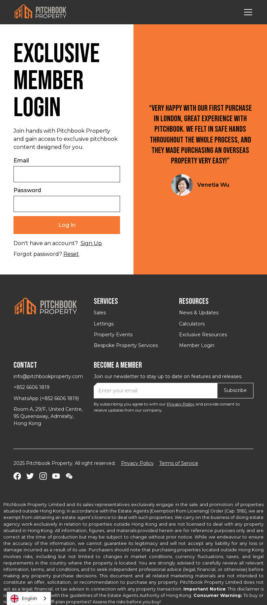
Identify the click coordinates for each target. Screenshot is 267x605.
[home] (40, 12)
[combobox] (29, 598)
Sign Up (91, 243)
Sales (100, 313)
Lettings (104, 324)
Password (27, 190)
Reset (71, 254)
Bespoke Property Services (126, 345)
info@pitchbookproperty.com (48, 376)
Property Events (113, 335)
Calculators (192, 324)
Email (21, 160)
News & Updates (198, 313)
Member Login (196, 345)
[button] (247, 12)
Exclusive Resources (203, 335)
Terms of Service (178, 463)
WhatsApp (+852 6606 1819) (46, 398)
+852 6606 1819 (31, 387)
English (23, 599)
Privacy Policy (181, 403)
